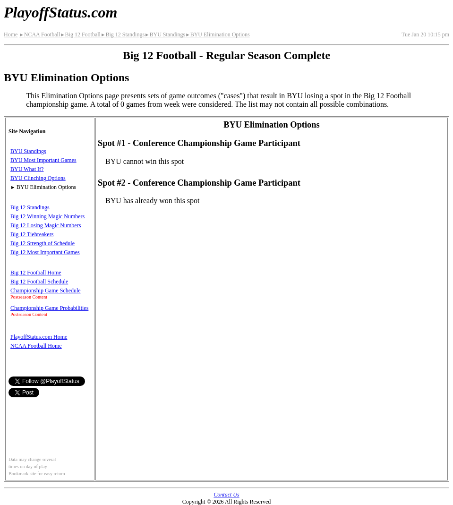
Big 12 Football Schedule (39, 281)
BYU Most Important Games (43, 160)
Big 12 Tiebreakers (31, 234)
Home (10, 34)
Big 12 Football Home (35, 272)
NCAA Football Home (36, 345)
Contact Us (226, 494)
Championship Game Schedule (45, 290)
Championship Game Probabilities (49, 308)
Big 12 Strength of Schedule (42, 243)
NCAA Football (39, 34)
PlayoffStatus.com (60, 12)
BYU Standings (165, 34)
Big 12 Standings (123, 34)
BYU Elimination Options (217, 34)
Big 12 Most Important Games (45, 252)
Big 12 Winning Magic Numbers (47, 216)
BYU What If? (26, 169)
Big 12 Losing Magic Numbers (45, 225)
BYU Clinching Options (38, 178)
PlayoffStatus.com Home (38, 337)
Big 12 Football (80, 34)
